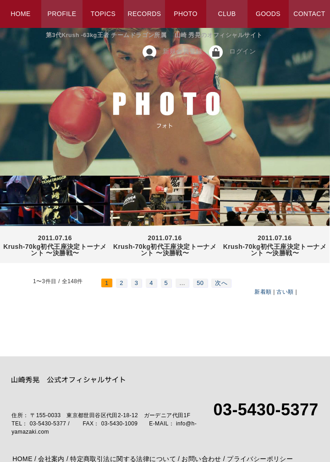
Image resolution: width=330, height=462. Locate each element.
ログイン (242, 51)
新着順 (262, 292)
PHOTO (186, 13)
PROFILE (62, 13)
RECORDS (144, 13)
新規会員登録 (183, 51)
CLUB (227, 13)
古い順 (284, 292)
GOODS (268, 13)
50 (200, 282)
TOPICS (103, 13)
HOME (21, 13)
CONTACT (309, 13)
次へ (221, 282)
